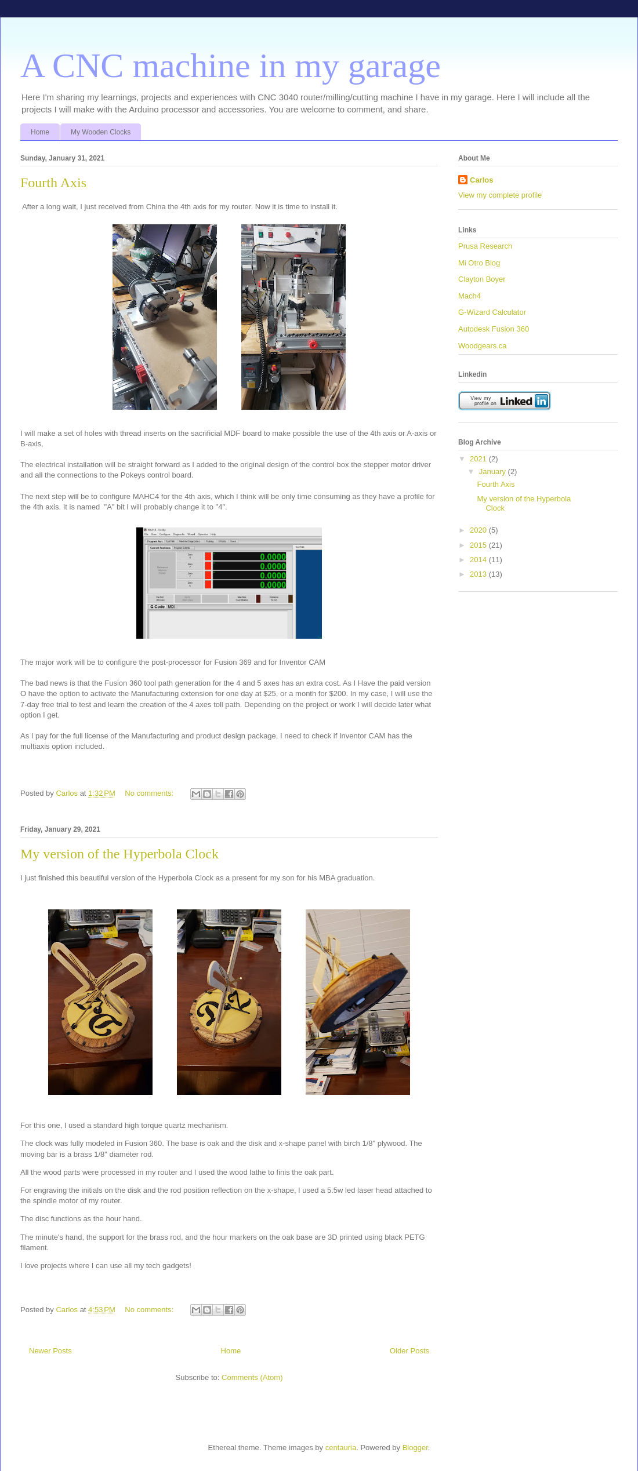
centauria (340, 1447)
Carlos (481, 180)
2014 (479, 559)
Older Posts (409, 1350)
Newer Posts (50, 1350)
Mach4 (469, 296)
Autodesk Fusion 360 (493, 329)
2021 (479, 458)
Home (40, 132)
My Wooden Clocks (100, 132)
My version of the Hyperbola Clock (119, 853)
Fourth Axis (53, 182)
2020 (479, 530)
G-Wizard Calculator (492, 312)
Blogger (415, 1447)
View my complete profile (500, 195)
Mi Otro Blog (479, 262)
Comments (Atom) (252, 1377)
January (493, 471)
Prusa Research (485, 246)
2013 (479, 574)
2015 (479, 545)
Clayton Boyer (482, 279)
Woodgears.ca (482, 345)
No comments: (150, 793)
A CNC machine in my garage (230, 65)
